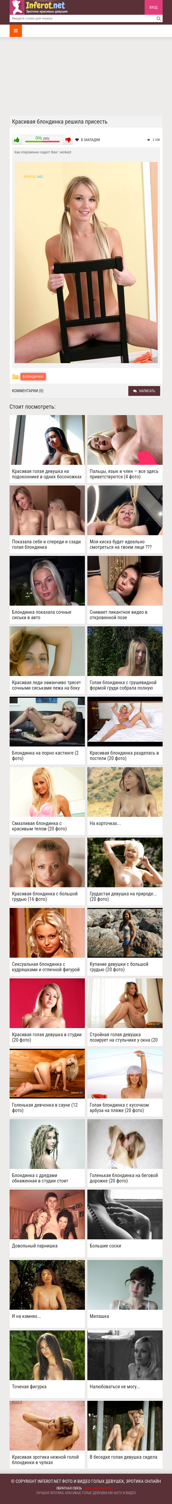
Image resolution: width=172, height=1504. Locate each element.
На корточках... (105, 823)
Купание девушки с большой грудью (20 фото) (119, 966)
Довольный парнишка (35, 1246)
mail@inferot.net (99, 1488)
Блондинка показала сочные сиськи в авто (42, 614)
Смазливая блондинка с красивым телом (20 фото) (39, 826)
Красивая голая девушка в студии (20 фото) (47, 1037)
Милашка (99, 1316)
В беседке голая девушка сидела (123, 1457)
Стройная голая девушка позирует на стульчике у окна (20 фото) (124, 1037)
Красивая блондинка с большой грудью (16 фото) (45, 896)
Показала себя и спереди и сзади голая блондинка (46, 544)
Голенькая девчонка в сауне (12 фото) (45, 1107)
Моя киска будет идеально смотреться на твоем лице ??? (121, 544)
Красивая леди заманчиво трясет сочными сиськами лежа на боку (46, 685)
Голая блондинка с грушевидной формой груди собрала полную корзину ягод (123, 685)
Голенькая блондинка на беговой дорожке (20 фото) (124, 1178)
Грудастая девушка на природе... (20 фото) (123, 896)
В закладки (87, 140)
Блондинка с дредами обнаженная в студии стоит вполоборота (40, 1178)
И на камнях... (26, 1316)
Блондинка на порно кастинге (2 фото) (45, 755)
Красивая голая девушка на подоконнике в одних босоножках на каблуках (47, 474)
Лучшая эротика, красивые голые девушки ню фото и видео (86, 1493)
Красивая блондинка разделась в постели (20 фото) (124, 755)
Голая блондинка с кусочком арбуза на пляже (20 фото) (119, 1107)
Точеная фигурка (29, 1387)
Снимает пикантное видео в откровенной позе (119, 614)
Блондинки (33, 376)
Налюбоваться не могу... (115, 1387)
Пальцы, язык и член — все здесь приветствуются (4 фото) (124, 474)
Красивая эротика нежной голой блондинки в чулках (45, 1459)
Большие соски (105, 1246)
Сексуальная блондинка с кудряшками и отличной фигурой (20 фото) (46, 966)
